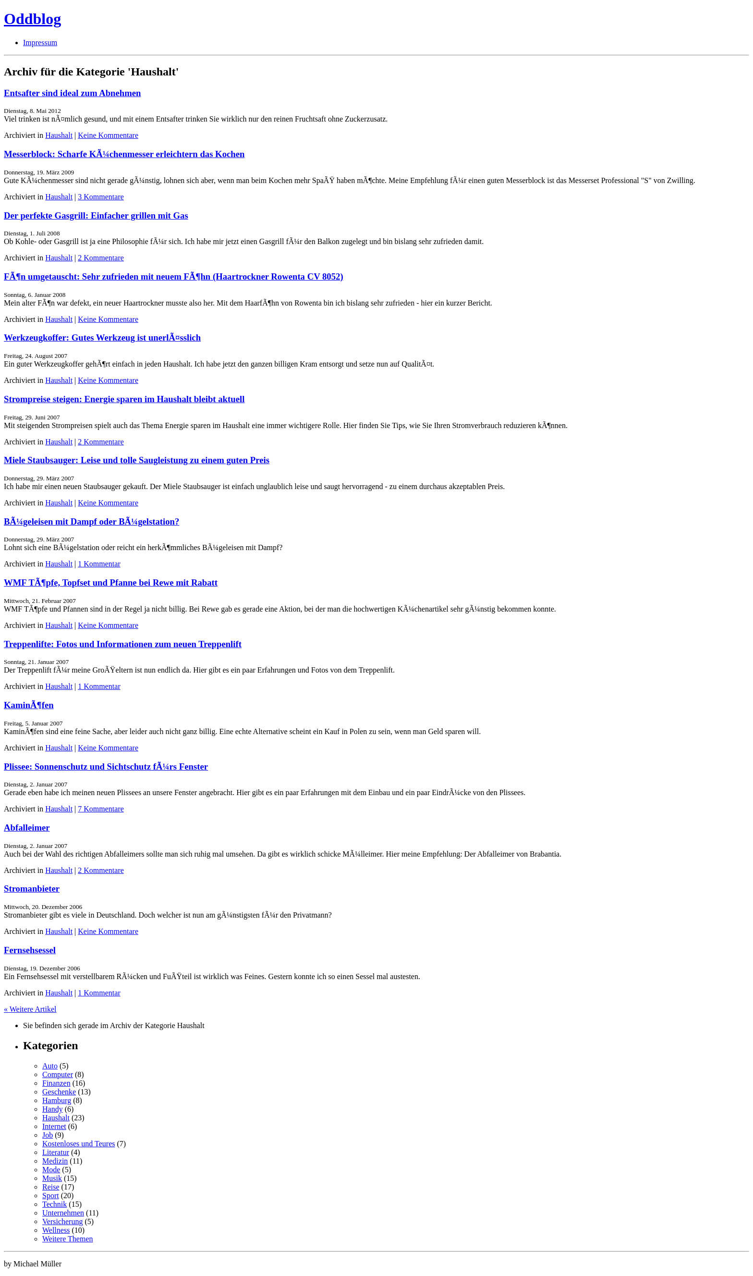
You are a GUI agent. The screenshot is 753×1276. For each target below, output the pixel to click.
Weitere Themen (67, 1239)
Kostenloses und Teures (78, 1144)
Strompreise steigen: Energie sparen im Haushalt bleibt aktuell (124, 399)
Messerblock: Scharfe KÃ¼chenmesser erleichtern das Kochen (124, 154)
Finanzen (56, 1083)
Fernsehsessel (30, 950)
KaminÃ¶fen (29, 705)
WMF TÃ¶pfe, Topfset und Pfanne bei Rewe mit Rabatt (111, 582)
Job (47, 1135)
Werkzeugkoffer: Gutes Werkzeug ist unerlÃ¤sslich (102, 337)
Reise (51, 1187)
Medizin (55, 1161)
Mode (51, 1170)
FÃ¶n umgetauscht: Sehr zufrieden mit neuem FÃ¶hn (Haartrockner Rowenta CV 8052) (173, 276)
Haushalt (59, 135)
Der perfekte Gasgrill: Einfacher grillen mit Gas (96, 215)
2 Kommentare (101, 258)
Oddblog (32, 18)
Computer (57, 1074)
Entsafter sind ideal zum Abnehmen (72, 93)
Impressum (40, 42)
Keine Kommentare (108, 135)
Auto (50, 1066)
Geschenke (59, 1092)
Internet (54, 1126)
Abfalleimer (27, 827)
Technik (54, 1204)
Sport (50, 1195)
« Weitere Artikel (30, 1009)
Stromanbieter (32, 888)
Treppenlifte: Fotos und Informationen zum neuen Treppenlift (123, 644)
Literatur (55, 1152)
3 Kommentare (101, 197)
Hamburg (56, 1100)
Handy (52, 1109)
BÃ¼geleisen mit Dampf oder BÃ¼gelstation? (91, 521)
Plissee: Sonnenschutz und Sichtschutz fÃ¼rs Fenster (106, 766)
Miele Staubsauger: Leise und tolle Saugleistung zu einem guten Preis (136, 460)
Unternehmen (63, 1213)
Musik (52, 1178)
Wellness (56, 1230)
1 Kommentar (99, 564)
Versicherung (62, 1221)
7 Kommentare (101, 809)
